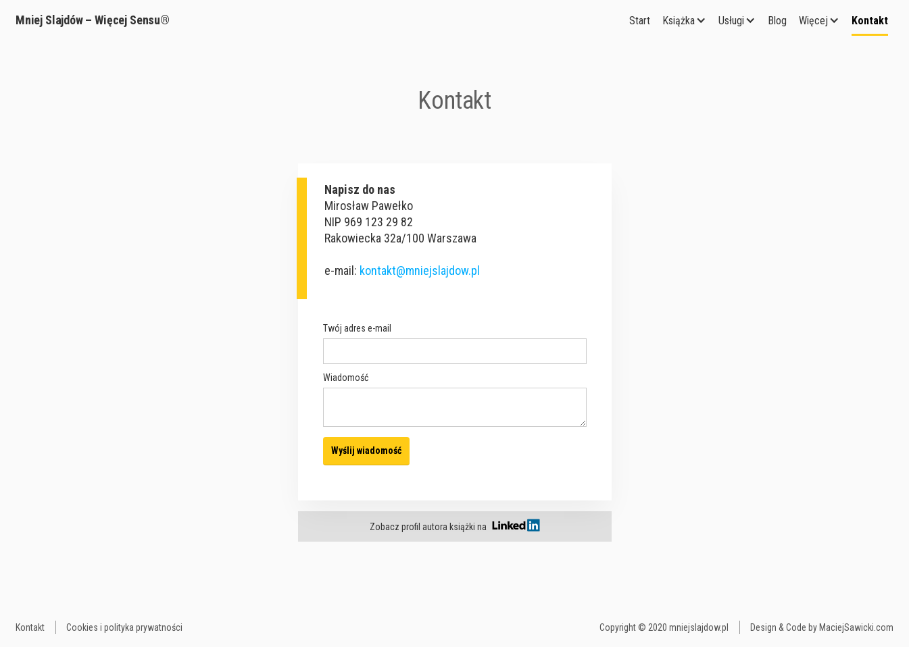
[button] (684, 21)
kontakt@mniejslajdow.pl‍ (420, 270)
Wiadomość (345, 377)
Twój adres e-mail (357, 328)
